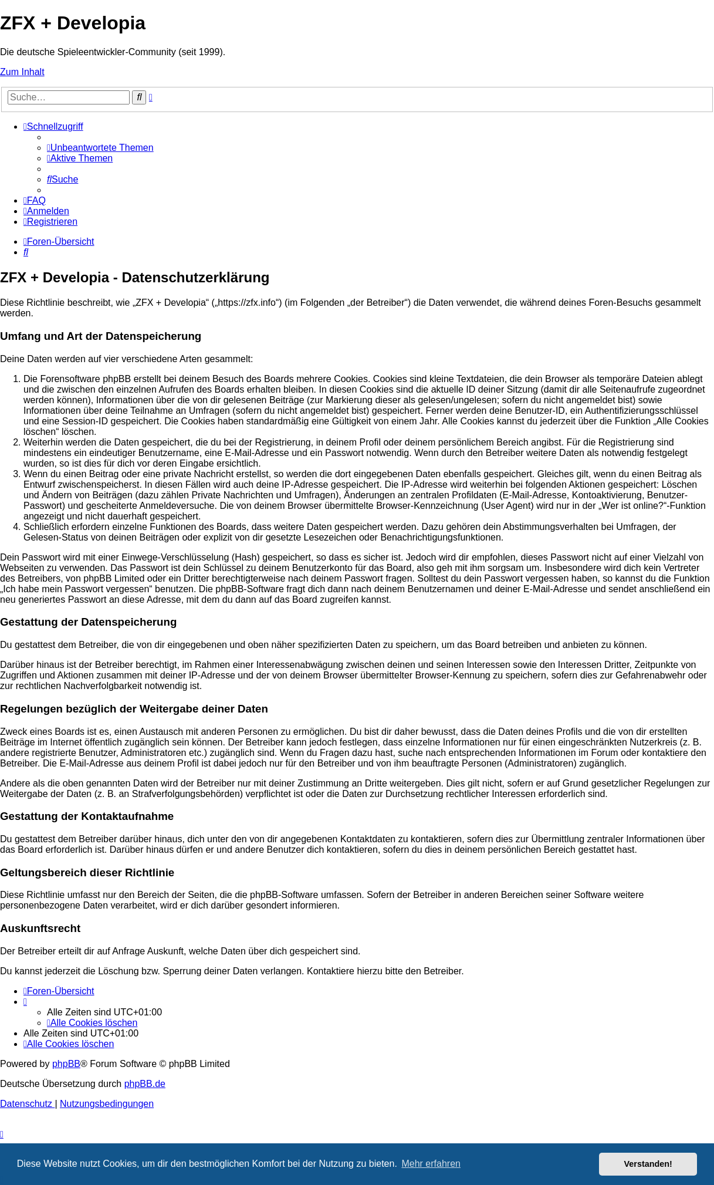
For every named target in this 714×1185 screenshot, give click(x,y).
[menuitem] (100, 148)
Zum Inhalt (22, 72)
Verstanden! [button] (648, 1164)
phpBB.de (144, 1084)
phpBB (66, 1064)
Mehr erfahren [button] (431, 1164)
